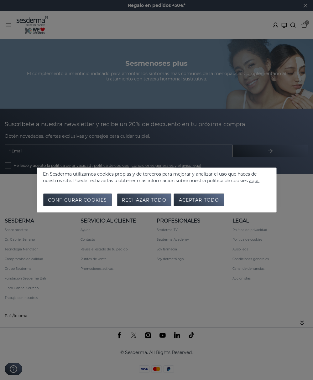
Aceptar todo (199, 200)
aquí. (254, 180)
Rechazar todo (144, 200)
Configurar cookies (77, 200)
